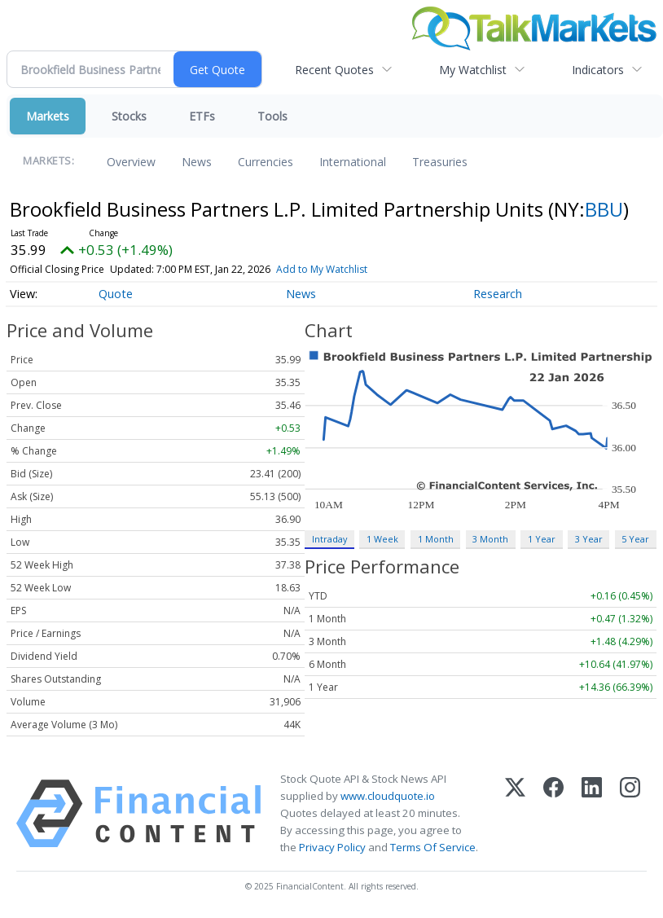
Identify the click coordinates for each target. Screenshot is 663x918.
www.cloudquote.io (387, 795)
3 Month (490, 539)
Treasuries (440, 161)
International (352, 161)
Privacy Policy (332, 847)
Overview (131, 161)
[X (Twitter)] (515, 814)
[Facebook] (553, 814)
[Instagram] (630, 814)
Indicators (598, 69)
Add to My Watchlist (321, 269)
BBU (604, 208)
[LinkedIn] (591, 814)
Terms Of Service (433, 847)
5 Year (635, 539)
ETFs (202, 116)
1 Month (436, 539)
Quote (116, 293)
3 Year (589, 539)
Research (497, 293)
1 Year (541, 539)
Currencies (265, 161)
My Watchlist (473, 69)
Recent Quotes (334, 69)
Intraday (329, 539)
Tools (272, 116)
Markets (47, 116)
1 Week (382, 539)
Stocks (129, 116)
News (197, 161)
